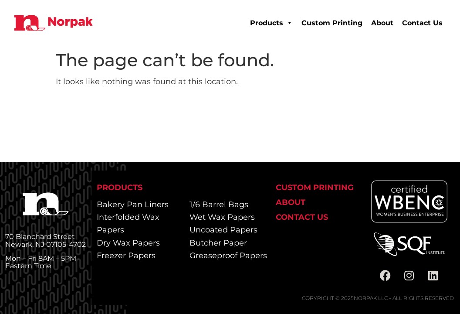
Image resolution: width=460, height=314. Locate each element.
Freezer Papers (126, 255)
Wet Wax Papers (222, 217)
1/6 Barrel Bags (218, 204)
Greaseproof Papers (228, 255)
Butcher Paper (218, 243)
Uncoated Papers (223, 230)
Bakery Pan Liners (133, 204)
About (382, 23)
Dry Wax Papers (128, 243)
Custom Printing (331, 23)
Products (271, 23)
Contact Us (422, 23)
